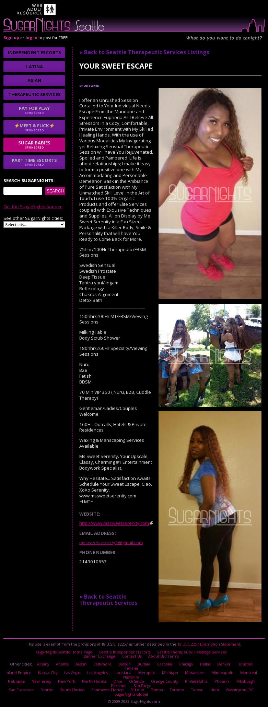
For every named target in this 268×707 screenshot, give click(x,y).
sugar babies (34, 144)
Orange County (163, 678)
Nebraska (18, 678)
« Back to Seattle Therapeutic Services (108, 599)
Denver (223, 662)
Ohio (117, 678)
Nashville (131, 674)
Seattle (47, 686)
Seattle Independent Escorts (124, 651)
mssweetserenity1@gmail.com (111, 542)
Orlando (136, 678)
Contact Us (131, 655)
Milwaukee (194, 670)
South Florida (72, 686)
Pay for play (34, 110)
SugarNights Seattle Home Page (64, 651)
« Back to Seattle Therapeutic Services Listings (144, 52)
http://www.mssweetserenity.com (114, 523)
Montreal (248, 670)
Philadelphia (195, 678)
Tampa (156, 686)
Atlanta (62, 662)
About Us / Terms (163, 655)
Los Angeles (97, 670)
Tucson (196, 686)
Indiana (131, 666)
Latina (34, 66)
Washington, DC (238, 686)
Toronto (176, 686)
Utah (213, 686)
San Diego (142, 682)
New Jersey (43, 678)
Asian (34, 80)
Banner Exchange (99, 655)
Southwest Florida (107, 686)
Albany (43, 662)
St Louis (136, 686)
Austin (81, 662)
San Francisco (22, 686)
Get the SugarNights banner (32, 206)
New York (67, 678)
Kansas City (47, 670)
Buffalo (144, 662)
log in (31, 37)
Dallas (205, 662)
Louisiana (122, 670)
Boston (124, 662)
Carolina (164, 662)
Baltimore (103, 662)
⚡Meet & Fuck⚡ (34, 127)
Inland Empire (18, 670)
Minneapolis (222, 670)
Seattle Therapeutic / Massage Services (191, 651)
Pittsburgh (243, 678)
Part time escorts (34, 162)
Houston (244, 662)
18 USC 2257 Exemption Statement (208, 643)
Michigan (170, 670)
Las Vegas (72, 670)
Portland (118, 682)
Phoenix (220, 678)
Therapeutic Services (34, 94)
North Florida (94, 678)
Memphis (146, 670)
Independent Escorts (34, 52)
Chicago (186, 662)
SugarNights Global (131, 690)
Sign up (11, 37)
